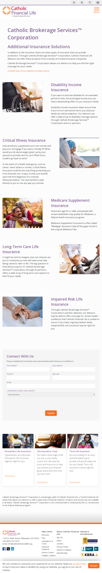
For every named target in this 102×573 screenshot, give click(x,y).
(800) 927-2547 (12, 540)
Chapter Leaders (49, 555)
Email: (4, 543)
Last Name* (57, 365)
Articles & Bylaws (64, 549)
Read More (10, 475)
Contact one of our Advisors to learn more (28, 70)
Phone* (10, 374)
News (59, 540)
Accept (93, 565)
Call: (4, 540)
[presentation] (26, 403)
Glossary (45, 534)
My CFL (60, 536)
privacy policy (79, 563)
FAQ (43, 537)
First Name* (12, 365)
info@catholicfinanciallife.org (19, 543)
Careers (60, 543)
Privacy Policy (62, 546)
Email (9, 382)
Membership (62, 552)
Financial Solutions (45, 547)
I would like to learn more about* (21, 390)
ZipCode (55, 374)
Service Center (48, 551)
